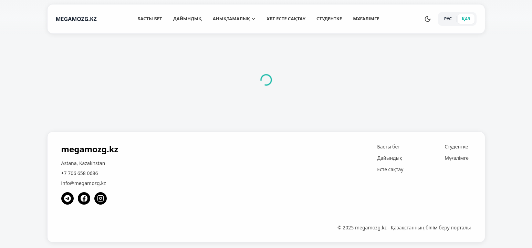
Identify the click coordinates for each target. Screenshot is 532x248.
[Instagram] (100, 198)
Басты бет (149, 19)
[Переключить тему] (427, 19)
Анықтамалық (234, 19)
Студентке (329, 19)
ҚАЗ (466, 19)
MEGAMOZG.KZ (76, 19)
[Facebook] (84, 198)
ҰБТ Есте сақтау (286, 19)
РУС (448, 19)
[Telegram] (67, 198)
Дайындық (187, 19)
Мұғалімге (366, 19)
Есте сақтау (390, 169)
